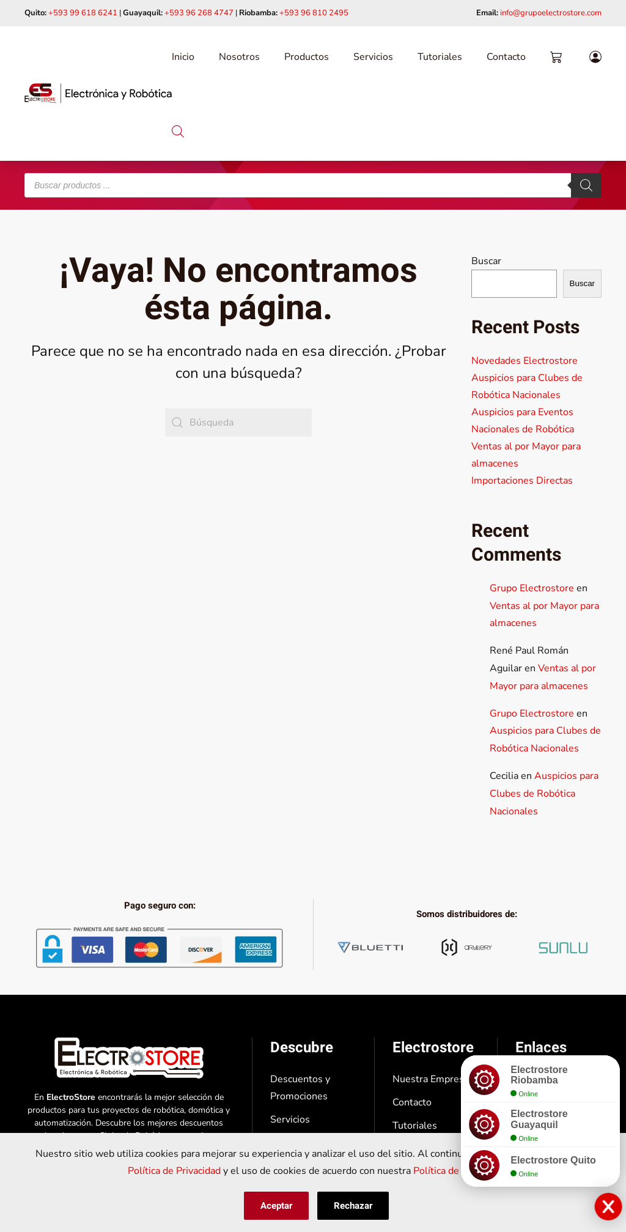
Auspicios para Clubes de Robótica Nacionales (544, 793)
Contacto (506, 57)
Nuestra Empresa (430, 1079)
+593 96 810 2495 (313, 12)
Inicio (183, 57)
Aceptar (276, 1205)
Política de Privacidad (174, 1171)
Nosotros (239, 57)
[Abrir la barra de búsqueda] (178, 130)
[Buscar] (586, 185)
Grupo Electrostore (532, 588)
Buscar (486, 261)
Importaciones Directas (522, 480)
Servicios (373, 57)
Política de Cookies (454, 1171)
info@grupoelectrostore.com (551, 12)
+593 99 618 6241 (82, 12)
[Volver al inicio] (98, 93)
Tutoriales (440, 57)
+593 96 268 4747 (199, 12)
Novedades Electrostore (524, 360)
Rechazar (353, 1205)
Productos (306, 57)
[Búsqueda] (238, 422)
